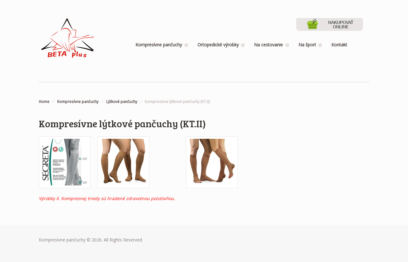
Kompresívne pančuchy (158, 45)
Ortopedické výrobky (218, 45)
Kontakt (339, 45)
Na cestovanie (268, 45)
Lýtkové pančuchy (121, 101)
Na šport (307, 45)
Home (44, 101)
